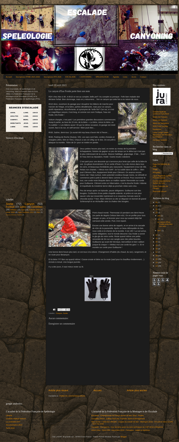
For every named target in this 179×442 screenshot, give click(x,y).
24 (157, 209)
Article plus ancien (137, 390)
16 (157, 256)
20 (157, 242)
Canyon (59, 313)
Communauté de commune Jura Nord (161, 113)
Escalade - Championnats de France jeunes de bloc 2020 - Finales (118, 415)
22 (157, 235)
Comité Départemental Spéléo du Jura (161, 182)
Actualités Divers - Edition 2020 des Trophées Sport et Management (118, 419)
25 (157, 206)
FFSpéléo (157, 173)
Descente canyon (159, 191)
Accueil (9, 77)
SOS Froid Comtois (160, 126)
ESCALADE (70, 77)
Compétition (37, 207)
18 (157, 249)
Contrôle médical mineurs (16, 419)
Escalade (10, 207)
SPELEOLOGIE (102, 77)
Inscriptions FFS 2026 (52, 77)
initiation (13, 210)
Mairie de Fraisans (160, 117)
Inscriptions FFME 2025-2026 (28, 77)
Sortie (65, 313)
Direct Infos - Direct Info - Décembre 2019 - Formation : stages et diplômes (121, 430)
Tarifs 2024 (10, 428)
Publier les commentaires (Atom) (72, 396)
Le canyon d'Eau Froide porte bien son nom (165, 224)
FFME (155, 169)
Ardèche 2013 (34, 210)
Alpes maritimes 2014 (26, 212)
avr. (159, 219)
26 (157, 202)
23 (157, 213)
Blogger (124, 437)
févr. (159, 231)
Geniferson (157, 129)
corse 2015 (10, 212)
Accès (133, 77)
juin (159, 216)
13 (157, 266)
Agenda (116, 77)
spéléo (23, 207)
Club (23, 210)
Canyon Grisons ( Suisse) (14, 215)
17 (157, 252)
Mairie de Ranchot (160, 120)
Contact (143, 77)
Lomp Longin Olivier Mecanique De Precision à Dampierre (162, 135)
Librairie (9, 415)
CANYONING (86, 77)
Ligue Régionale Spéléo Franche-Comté (162, 177)
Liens (125, 77)
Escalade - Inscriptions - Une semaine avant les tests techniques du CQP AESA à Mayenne (127, 427)
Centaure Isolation (160, 140)
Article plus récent (58, 390)
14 (157, 262)
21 (157, 238)
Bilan (38, 212)
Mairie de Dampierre (161, 123)
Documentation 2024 (14, 425)
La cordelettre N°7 (13, 422)
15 (157, 259)
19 (157, 245)
